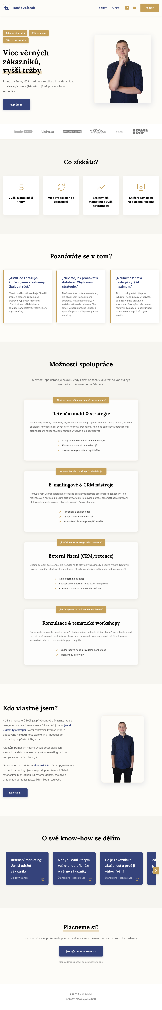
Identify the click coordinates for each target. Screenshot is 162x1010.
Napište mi (17, 104)
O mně (115, 7)
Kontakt (149, 7)
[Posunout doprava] (156, 871)
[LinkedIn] (126, 7)
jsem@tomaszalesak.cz (81, 951)
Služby (102, 7)
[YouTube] (133, 7)
